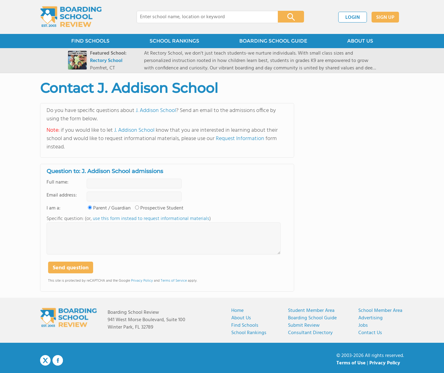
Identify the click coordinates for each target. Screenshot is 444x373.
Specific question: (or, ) (129, 219)
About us (241, 318)
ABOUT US (360, 41)
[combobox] (203, 17)
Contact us (370, 333)
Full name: (57, 182)
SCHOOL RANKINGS (174, 41)
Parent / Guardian (112, 208)
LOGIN (352, 18)
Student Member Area (311, 310)
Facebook (58, 360)
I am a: (53, 208)
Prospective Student (161, 208)
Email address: (62, 195)
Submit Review (304, 325)
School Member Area (380, 310)
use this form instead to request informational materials (151, 219)
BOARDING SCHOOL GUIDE (273, 41)
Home (237, 310)
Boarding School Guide (312, 318)
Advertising (370, 318)
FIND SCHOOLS (90, 41)
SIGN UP (385, 18)
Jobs (363, 325)
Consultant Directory (310, 333)
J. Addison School (156, 110)
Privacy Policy (142, 281)
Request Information (240, 138)
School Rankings (248, 333)
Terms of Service (174, 281)
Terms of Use (351, 363)
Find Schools (244, 325)
